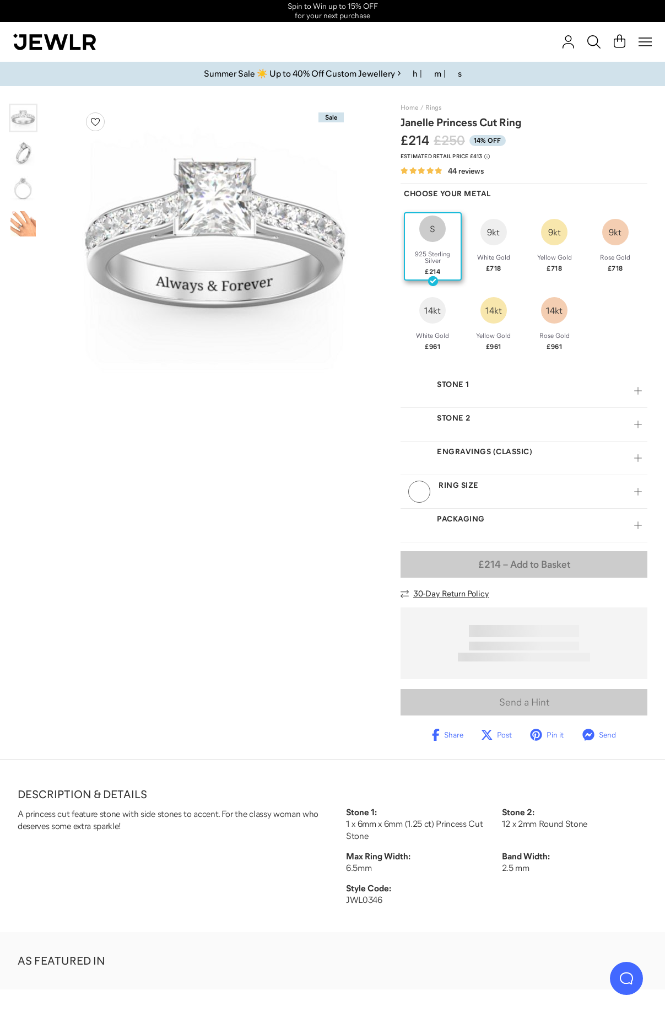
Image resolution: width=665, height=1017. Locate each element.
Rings (433, 107)
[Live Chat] (626, 978)
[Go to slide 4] (23, 223)
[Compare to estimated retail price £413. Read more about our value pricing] (445, 156)
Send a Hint (524, 702)
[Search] (594, 42)
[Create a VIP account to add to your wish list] (95, 121)
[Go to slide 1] (23, 118)
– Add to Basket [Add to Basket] (524, 564)
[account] (568, 42)
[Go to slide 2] (23, 153)
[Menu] (645, 42)
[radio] (433, 246)
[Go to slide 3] (23, 188)
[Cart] (619, 42)
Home (409, 107)
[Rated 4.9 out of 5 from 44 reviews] (442, 171)
